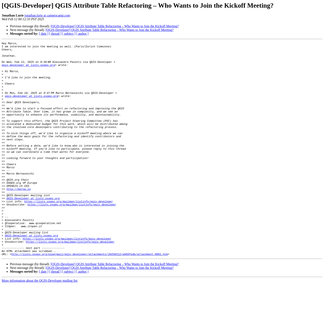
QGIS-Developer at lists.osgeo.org (33, 230)
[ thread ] (55, 33)
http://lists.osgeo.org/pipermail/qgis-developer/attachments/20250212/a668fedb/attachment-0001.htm (89, 297)
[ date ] (43, 33)
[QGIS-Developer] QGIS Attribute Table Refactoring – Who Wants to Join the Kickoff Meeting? (115, 26)
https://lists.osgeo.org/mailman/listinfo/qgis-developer (68, 233)
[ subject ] (68, 33)
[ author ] (82, 33)
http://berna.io (18, 219)
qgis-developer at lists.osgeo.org (28, 70)
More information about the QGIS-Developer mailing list (39, 323)
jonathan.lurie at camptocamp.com (47, 15)
